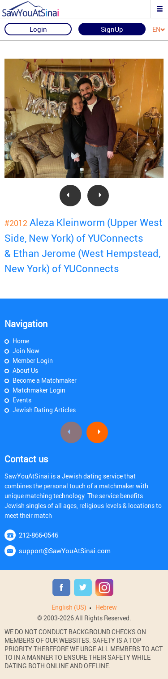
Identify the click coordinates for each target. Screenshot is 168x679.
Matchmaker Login (39, 390)
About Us (25, 370)
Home (21, 341)
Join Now (26, 350)
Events (22, 400)
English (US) (69, 607)
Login (38, 29)
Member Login (33, 360)
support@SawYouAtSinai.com (65, 550)
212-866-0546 (38, 534)
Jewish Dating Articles (44, 410)
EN (158, 30)
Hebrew (106, 607)
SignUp (112, 29)
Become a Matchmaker (45, 380)
